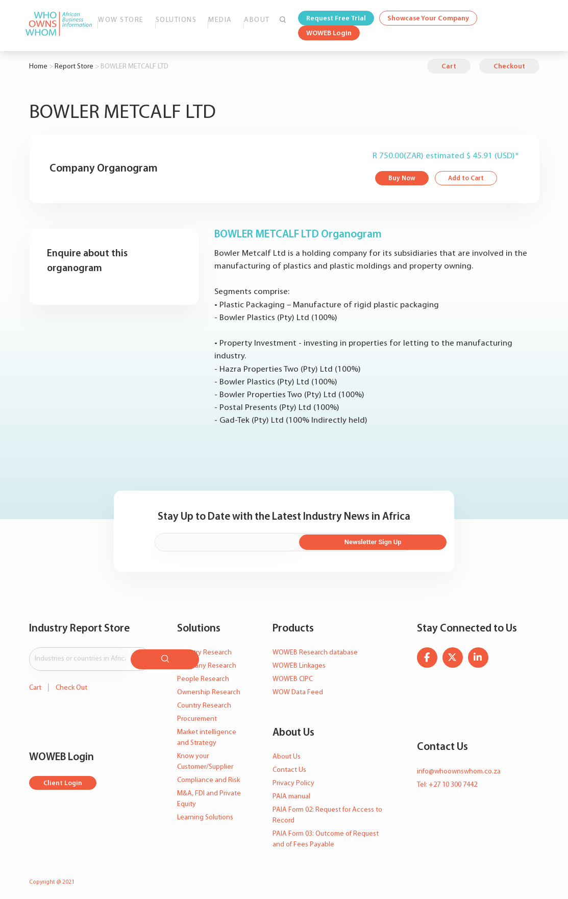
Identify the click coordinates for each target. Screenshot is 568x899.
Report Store (74, 66)
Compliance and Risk (208, 777)
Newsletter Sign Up (374, 540)
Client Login (63, 777)
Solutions (176, 20)
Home (38, 66)
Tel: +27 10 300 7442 (447, 781)
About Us (287, 753)
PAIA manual (291, 793)
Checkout (509, 66)
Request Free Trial (336, 18)
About (257, 20)
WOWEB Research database (315, 649)
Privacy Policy (293, 780)
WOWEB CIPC (293, 676)
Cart (448, 66)
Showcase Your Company (428, 18)
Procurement (197, 716)
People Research (203, 676)
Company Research (206, 663)
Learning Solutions (205, 814)
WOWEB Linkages (299, 663)
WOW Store (121, 20)
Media (220, 20)
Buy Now (402, 179)
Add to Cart (468, 179)
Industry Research (204, 649)
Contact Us (289, 766)
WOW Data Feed (298, 689)
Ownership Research (208, 689)
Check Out (71, 682)
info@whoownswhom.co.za (459, 768)
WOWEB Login (329, 33)
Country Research (204, 703)
